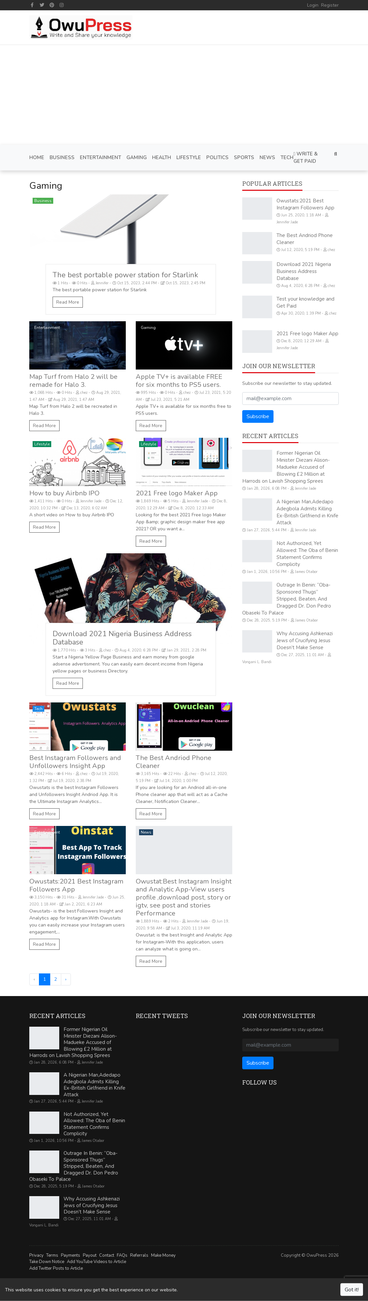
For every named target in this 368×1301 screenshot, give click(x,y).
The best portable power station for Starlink (125, 275)
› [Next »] (66, 979)
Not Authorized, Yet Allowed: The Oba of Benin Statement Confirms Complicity (307, 554)
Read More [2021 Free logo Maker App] (150, 541)
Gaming (148, 327)
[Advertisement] (184, 94)
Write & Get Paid (305, 157)
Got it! (352, 1289)
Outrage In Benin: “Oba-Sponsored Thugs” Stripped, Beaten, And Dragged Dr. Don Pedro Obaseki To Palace (286, 599)
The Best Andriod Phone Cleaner (173, 761)
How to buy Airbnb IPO (64, 493)
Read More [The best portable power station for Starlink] (67, 302)
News (146, 832)
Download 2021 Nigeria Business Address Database (122, 638)
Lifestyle (42, 444)
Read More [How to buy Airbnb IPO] (44, 527)
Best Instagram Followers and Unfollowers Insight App (75, 761)
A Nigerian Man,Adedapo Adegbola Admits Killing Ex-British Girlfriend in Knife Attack (307, 512)
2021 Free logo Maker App (177, 493)
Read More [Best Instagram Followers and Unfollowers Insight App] (44, 814)
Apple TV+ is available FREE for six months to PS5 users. (179, 380)
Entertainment (47, 327)
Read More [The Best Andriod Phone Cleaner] (150, 814)
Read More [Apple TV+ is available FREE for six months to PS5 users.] (150, 425)
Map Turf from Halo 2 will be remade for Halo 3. (73, 380)
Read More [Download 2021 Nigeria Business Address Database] (67, 683)
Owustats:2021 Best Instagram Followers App (76, 885)
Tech (38, 708)
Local (146, 708)
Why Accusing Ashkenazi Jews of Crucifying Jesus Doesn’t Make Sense (304, 640)
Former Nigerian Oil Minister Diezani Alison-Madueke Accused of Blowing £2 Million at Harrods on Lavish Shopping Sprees (286, 467)
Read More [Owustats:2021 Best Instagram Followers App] (44, 944)
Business (43, 200)
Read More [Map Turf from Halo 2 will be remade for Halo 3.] (44, 425)
